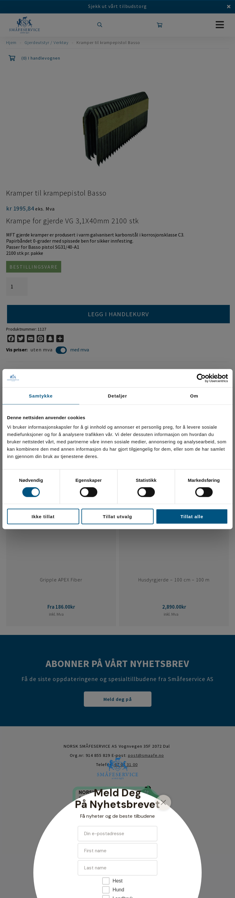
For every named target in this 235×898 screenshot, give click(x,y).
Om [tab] (194, 395)
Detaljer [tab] (117, 395)
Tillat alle (192, 516)
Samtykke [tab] (41, 395)
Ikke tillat (43, 516)
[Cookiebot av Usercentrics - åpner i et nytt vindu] (201, 378)
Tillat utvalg (117, 516)
